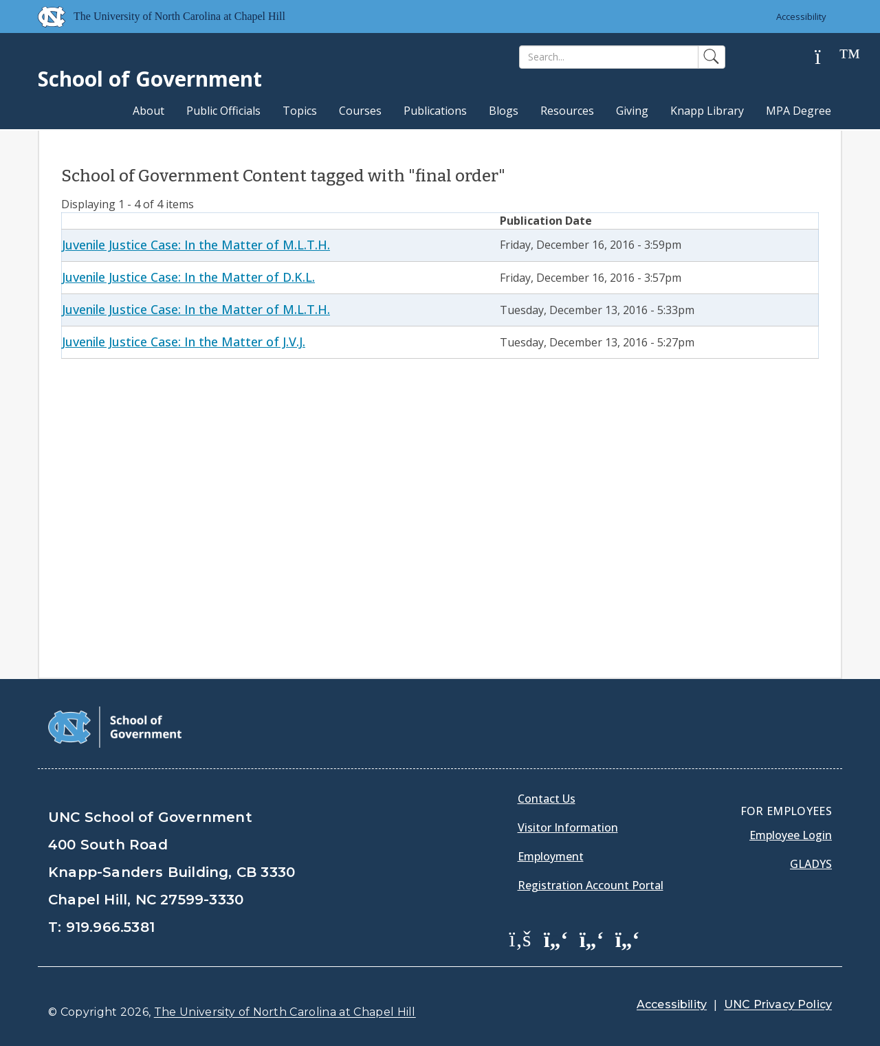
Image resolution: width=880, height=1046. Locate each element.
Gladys (811, 863)
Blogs (503, 110)
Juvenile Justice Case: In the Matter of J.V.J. (183, 341)
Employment (551, 856)
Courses (360, 110)
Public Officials (223, 110)
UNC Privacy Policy (778, 1004)
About (148, 110)
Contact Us (546, 798)
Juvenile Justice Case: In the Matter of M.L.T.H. (196, 244)
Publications (435, 110)
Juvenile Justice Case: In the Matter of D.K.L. (188, 277)
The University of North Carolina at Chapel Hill (285, 1012)
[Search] (608, 57)
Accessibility (801, 16)
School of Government (150, 79)
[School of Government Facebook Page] (520, 938)
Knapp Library (707, 110)
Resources (567, 110)
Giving (632, 110)
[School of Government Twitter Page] (556, 938)
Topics (300, 110)
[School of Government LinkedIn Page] (592, 938)
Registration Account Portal (590, 885)
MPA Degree (798, 110)
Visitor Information (568, 827)
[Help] (828, 57)
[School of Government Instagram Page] (627, 938)
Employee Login (790, 835)
